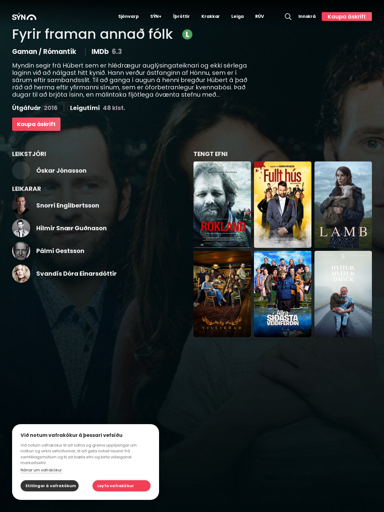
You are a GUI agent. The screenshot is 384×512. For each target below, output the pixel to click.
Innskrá (307, 16)
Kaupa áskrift (347, 16)
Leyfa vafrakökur (115, 485)
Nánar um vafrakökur (41, 470)
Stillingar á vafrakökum (50, 485)
